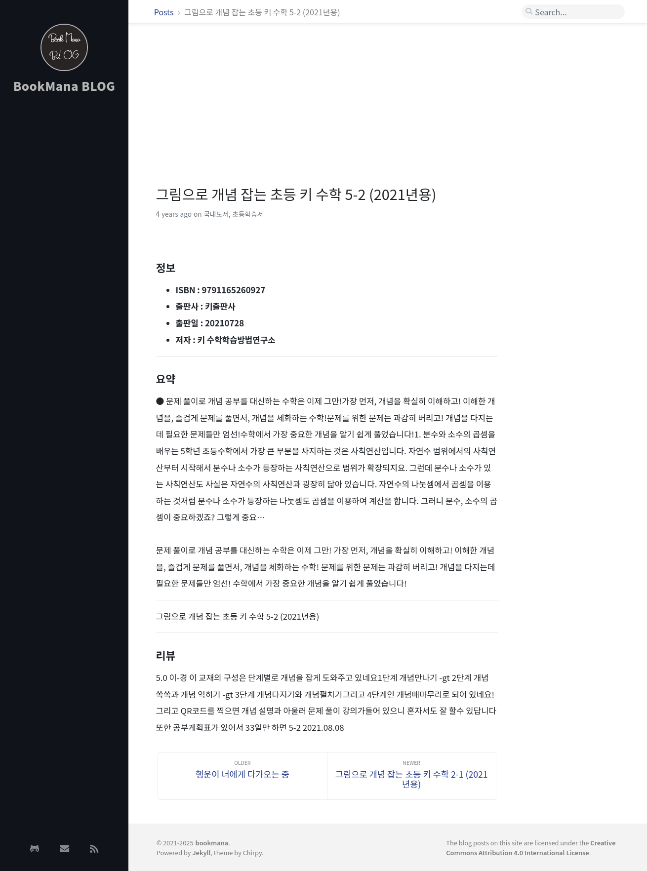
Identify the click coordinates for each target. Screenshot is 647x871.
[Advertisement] (64, 258)
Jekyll (201, 852)
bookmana (212, 842)
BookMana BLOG (64, 85)
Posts (164, 12)
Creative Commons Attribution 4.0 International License (530, 847)
